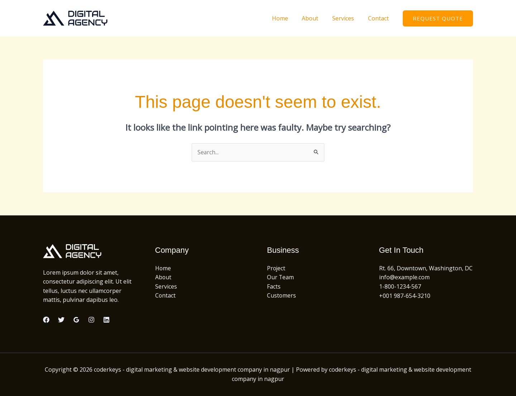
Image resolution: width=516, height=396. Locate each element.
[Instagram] (91, 320)
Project (276, 268)
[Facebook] (46, 320)
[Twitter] (61, 320)
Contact (379, 18)
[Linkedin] (106, 320)
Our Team (280, 277)
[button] (438, 18)
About (316, 18)
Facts (274, 286)
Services (347, 18)
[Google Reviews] (76, 320)
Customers (281, 296)
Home (288, 18)
